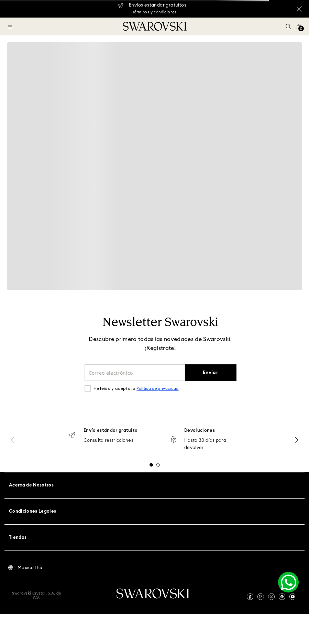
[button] (288, 26)
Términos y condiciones (154, 12)
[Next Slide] (297, 440)
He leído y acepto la (136, 388)
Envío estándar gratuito (110, 430)
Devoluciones (199, 430)
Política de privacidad (157, 389)
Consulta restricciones (108, 440)
